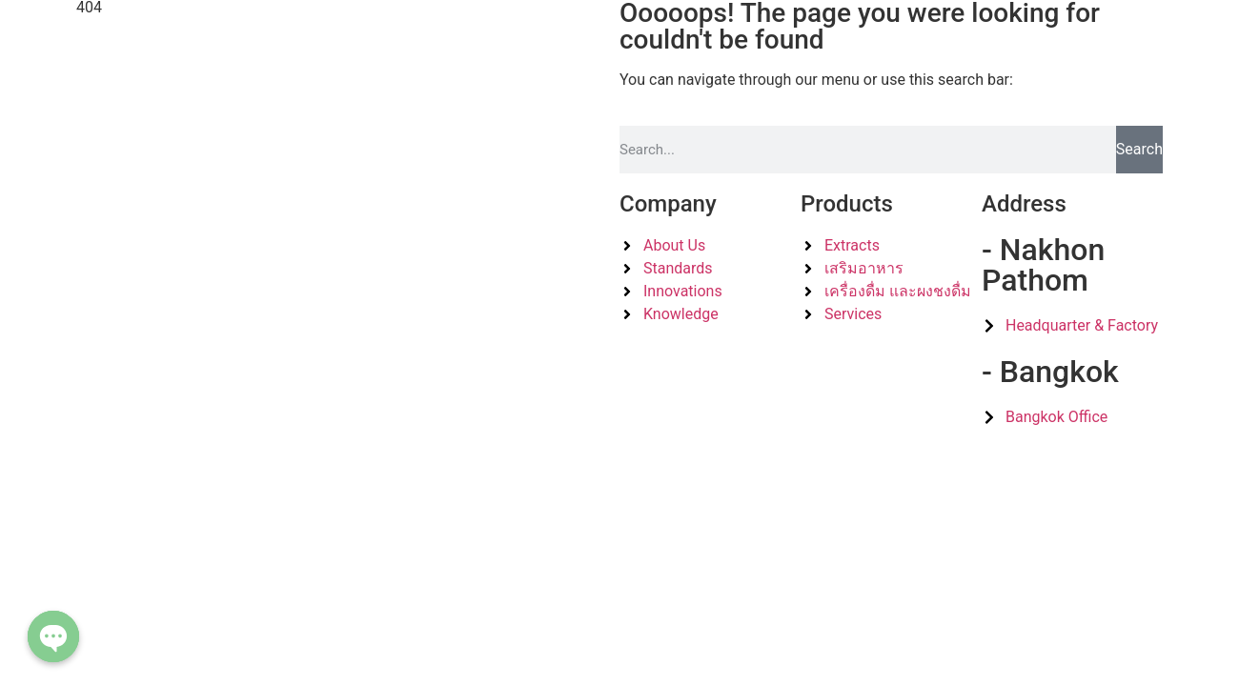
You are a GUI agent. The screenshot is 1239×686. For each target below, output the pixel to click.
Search (1139, 149)
